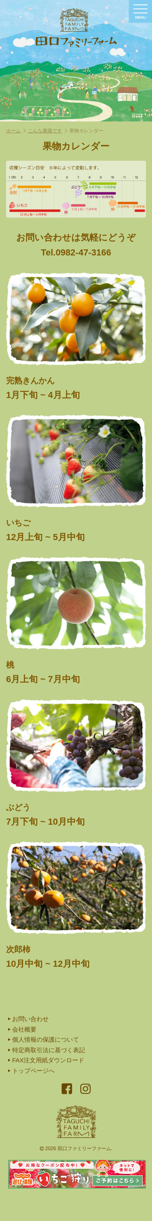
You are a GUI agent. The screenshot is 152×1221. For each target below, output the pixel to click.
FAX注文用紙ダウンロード (46, 1060)
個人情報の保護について (43, 1039)
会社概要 (22, 1029)
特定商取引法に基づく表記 (46, 1050)
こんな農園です (47, 131)
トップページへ (31, 1070)
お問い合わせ (28, 1018)
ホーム (16, 131)
